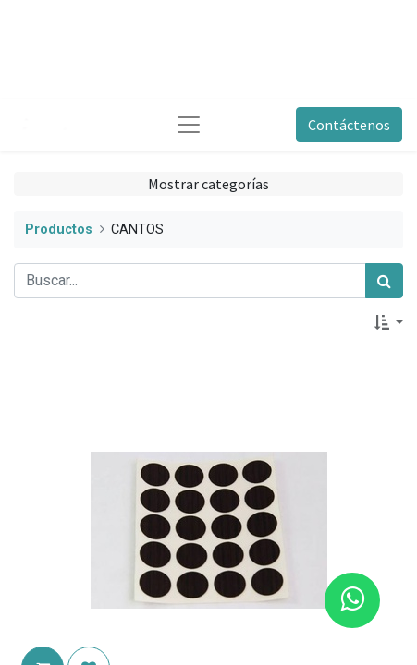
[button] (388, 322)
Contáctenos (349, 124)
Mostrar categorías (208, 184)
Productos (58, 229)
